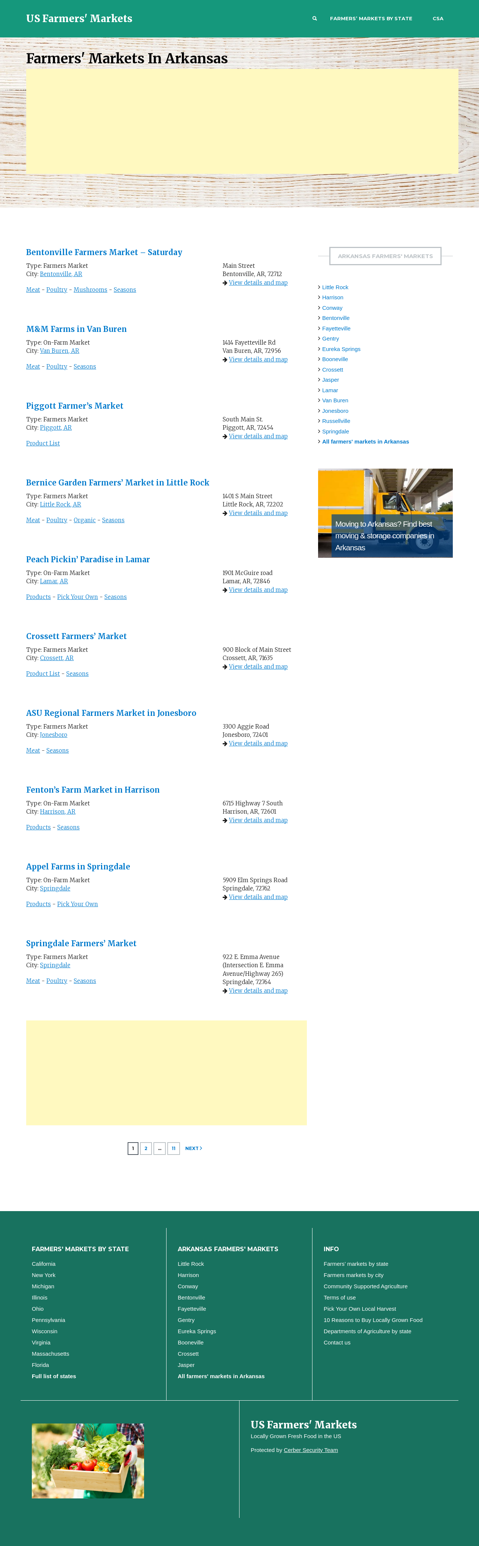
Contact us (337, 1342)
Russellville (336, 421)
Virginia (41, 1342)
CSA (438, 18)
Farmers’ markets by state (371, 18)
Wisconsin (44, 1331)
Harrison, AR (58, 811)
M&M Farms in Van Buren (76, 329)
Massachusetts (50, 1353)
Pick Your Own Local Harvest (360, 1309)
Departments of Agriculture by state (367, 1331)
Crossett (332, 369)
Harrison (333, 297)
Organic (85, 520)
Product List (43, 443)
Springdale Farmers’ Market (81, 943)
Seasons (125, 289)
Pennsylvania (48, 1320)
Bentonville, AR (61, 274)
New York (43, 1275)
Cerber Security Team (311, 1450)
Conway (332, 308)
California (43, 1264)
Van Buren (335, 400)
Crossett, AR (57, 658)
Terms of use (340, 1297)
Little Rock (335, 287)
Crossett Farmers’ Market (76, 636)
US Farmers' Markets (79, 18)
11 (174, 1148)
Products (38, 596)
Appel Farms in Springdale (78, 866)
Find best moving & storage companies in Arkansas (384, 536)
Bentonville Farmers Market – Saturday (104, 252)
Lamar (330, 390)
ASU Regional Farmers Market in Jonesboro (111, 713)
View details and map (258, 282)
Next (192, 1148)
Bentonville (336, 318)
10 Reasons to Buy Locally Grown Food (373, 1320)
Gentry (330, 338)
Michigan (43, 1286)
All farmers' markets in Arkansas (365, 441)
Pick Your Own (77, 596)
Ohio (38, 1309)
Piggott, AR (56, 427)
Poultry (56, 289)
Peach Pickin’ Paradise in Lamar (88, 559)
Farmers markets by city (354, 1275)
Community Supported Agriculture (366, 1286)
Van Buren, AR (59, 350)
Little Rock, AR (60, 504)
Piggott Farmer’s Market (74, 406)
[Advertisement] (242, 121)
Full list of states (54, 1376)
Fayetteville (336, 328)
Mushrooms (90, 289)
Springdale (55, 888)
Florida (40, 1365)
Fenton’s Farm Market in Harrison (93, 790)
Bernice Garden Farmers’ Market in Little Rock (118, 482)
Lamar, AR (54, 581)
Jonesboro (53, 734)
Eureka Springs (341, 349)
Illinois (40, 1297)
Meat (33, 289)
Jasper (330, 379)
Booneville (335, 359)
